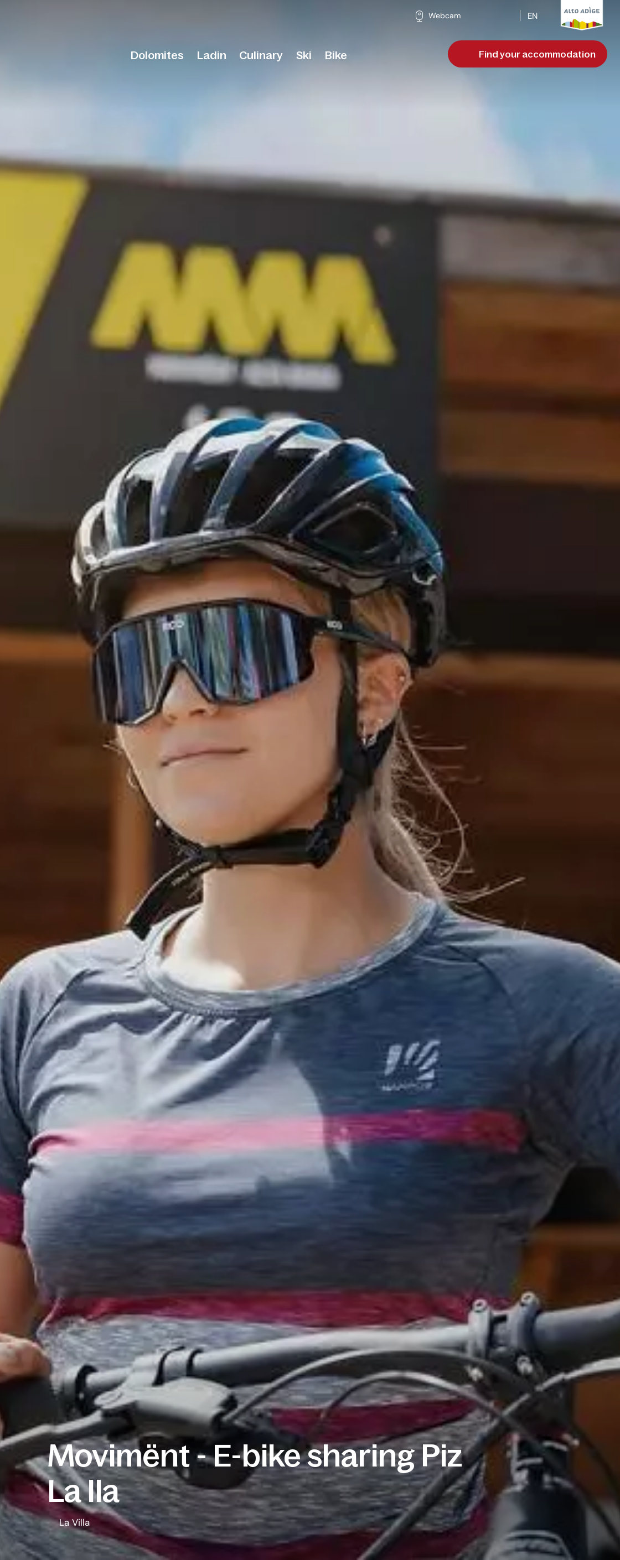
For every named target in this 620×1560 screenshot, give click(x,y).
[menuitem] (157, 56)
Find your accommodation (529, 54)
